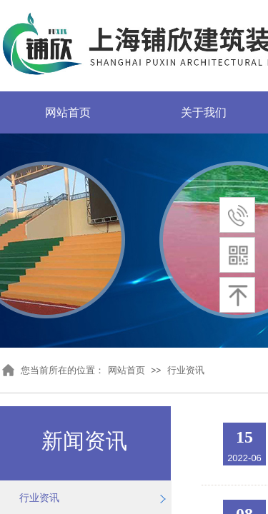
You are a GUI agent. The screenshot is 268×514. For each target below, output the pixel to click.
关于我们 (204, 112)
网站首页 (68, 112)
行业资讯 (185, 370)
